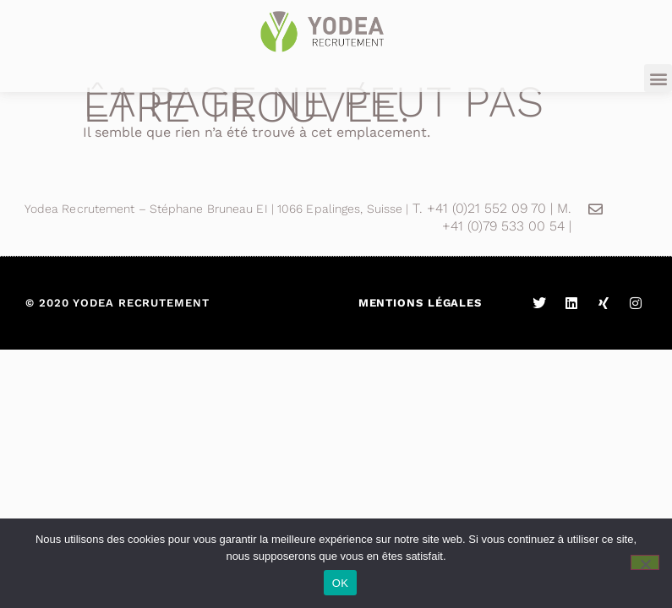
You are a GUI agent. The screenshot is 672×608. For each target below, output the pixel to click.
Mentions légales (420, 302)
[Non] (645, 562)
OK (340, 583)
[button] (658, 78)
